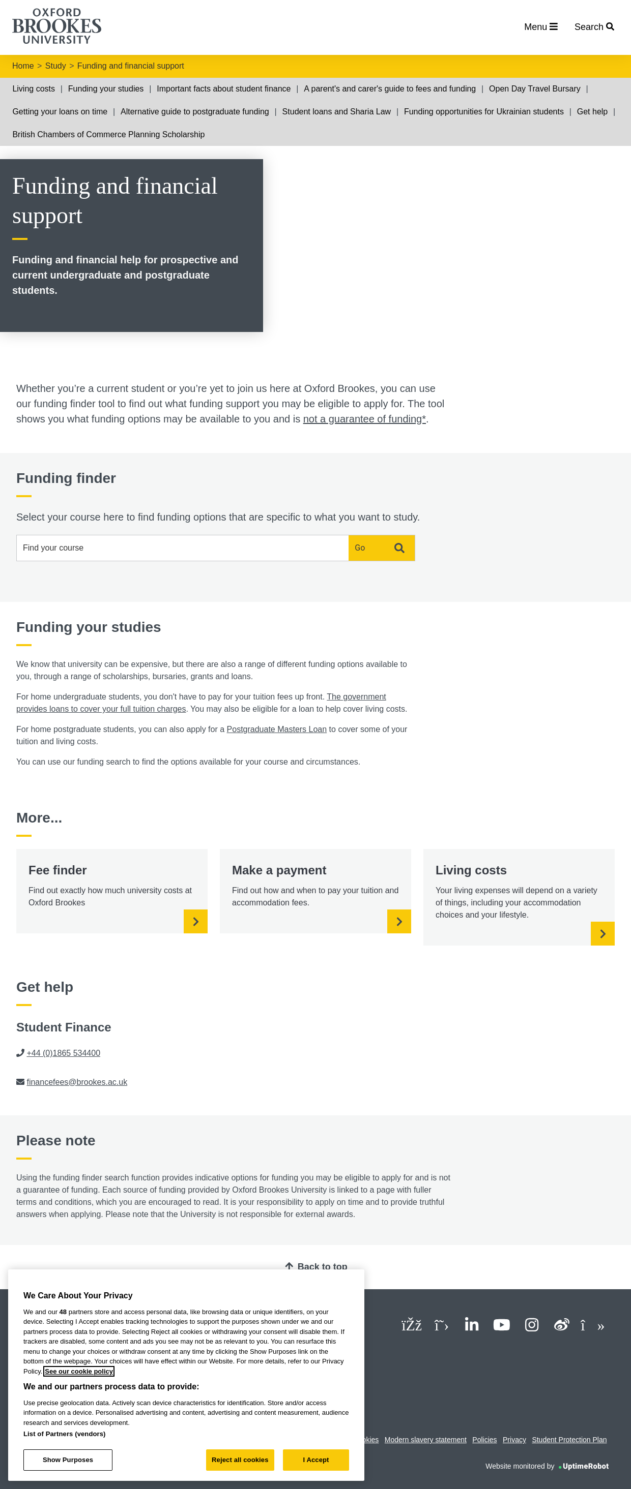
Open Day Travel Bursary (535, 88)
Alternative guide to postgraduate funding (195, 111)
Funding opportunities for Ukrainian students (484, 111)
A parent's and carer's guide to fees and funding (390, 88)
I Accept (316, 1460)
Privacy (514, 1440)
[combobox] (183, 548)
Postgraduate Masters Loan (277, 729)
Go (380, 548)
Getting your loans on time (59, 111)
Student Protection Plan (569, 1440)
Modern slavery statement (426, 1440)
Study (55, 66)
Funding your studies (106, 88)
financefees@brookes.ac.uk (76, 1082)
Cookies (366, 1440)
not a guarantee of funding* (364, 418)
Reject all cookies (240, 1460)
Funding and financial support (130, 66)
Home (23, 66)
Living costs (33, 88)
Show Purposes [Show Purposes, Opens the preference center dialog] (68, 1460)
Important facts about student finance (224, 88)
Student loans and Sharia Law (336, 111)
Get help (592, 111)
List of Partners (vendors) (64, 1434)
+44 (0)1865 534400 (63, 1053)
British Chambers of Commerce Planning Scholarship (108, 134)
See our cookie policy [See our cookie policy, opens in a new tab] (79, 1371)
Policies (484, 1440)
